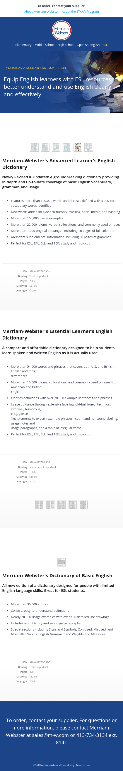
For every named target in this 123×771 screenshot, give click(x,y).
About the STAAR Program (80, 11)
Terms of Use (83, 765)
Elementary (23, 45)
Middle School (44, 45)
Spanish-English (88, 45)
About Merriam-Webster (41, 11)
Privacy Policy (67, 765)
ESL (105, 45)
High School (66, 45)
